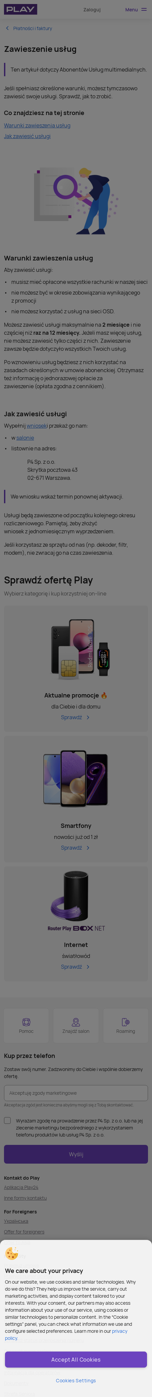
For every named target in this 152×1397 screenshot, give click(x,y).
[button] (12, 1254)
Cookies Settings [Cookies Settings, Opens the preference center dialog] (76, 1380)
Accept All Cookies (76, 1359)
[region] (76, 1318)
